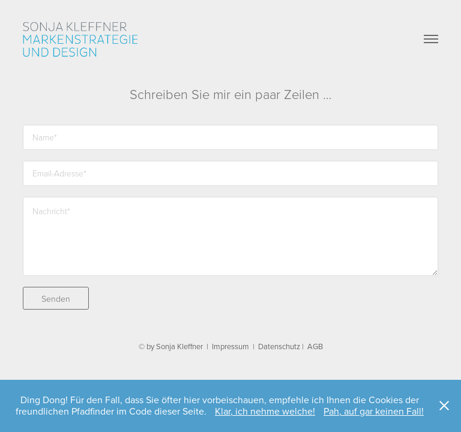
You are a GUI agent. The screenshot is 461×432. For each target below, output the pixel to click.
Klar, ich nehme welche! (265, 411)
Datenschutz (279, 346)
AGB (315, 346)
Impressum (230, 346)
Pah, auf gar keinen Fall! (374, 411)
